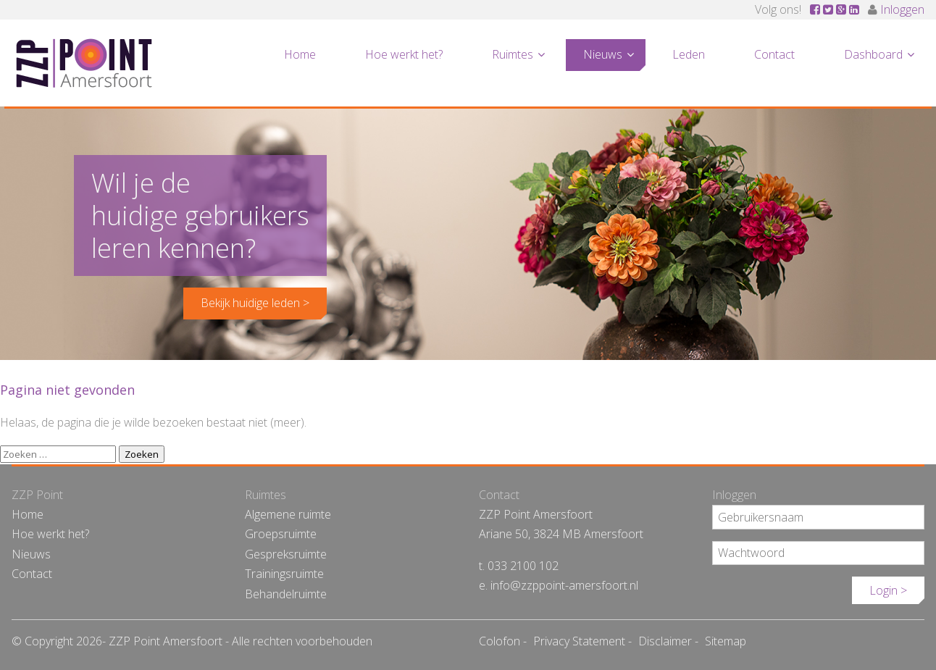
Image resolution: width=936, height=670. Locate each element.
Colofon (499, 641)
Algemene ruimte (288, 514)
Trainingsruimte (284, 574)
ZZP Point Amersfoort (84, 63)
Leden (688, 54)
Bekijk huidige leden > (255, 303)
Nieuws (602, 54)
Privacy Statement (579, 641)
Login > (888, 590)
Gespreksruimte (286, 554)
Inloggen (902, 9)
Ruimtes (512, 54)
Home (300, 54)
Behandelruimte (286, 594)
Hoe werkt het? (404, 54)
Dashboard (873, 54)
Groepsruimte (281, 534)
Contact (774, 54)
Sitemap (725, 641)
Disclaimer (665, 641)
